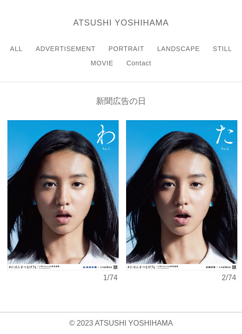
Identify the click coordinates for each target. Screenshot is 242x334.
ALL (16, 48)
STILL (222, 48)
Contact (139, 63)
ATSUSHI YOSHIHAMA (121, 22)
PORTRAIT (126, 48)
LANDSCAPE (178, 48)
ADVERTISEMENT (66, 48)
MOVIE (102, 63)
